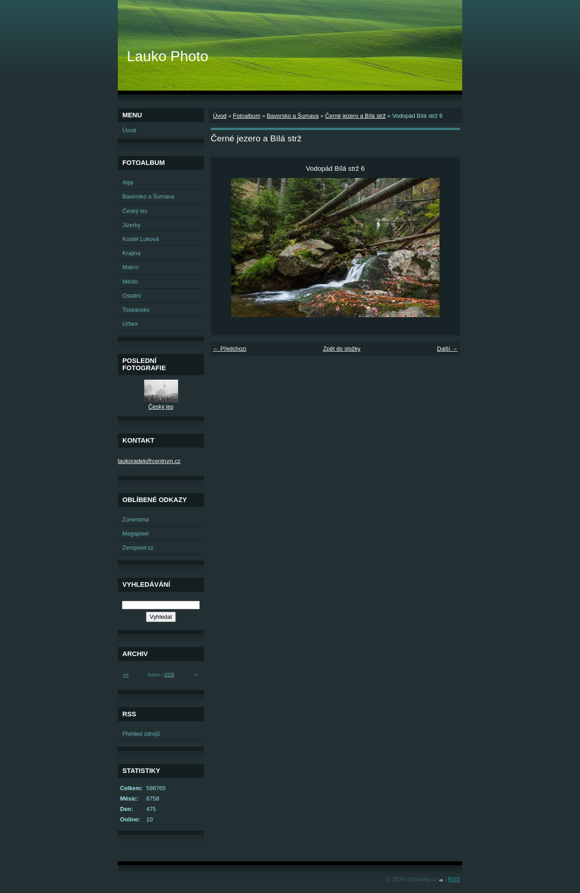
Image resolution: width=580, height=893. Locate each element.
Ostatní (131, 295)
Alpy (128, 182)
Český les (134, 211)
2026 (169, 674)
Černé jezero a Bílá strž (355, 115)
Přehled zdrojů (141, 733)
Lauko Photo (167, 56)
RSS (454, 879)
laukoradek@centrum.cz (149, 461)
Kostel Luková (140, 239)
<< (126, 674)
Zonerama (135, 519)
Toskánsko (136, 309)
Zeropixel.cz (138, 547)
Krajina (131, 253)
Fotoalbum (246, 115)
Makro (130, 267)
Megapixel (135, 533)
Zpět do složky (342, 348)
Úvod (220, 115)
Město (130, 281)
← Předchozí (229, 348)
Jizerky (131, 225)
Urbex (130, 323)
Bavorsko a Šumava (293, 115)
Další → (447, 348)
